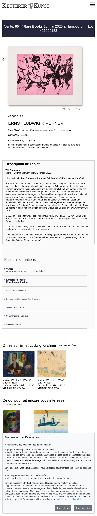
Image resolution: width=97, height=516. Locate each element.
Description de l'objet (23, 164)
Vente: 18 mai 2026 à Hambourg (44, 26)
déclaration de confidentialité (69, 499)
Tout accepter (83, 508)
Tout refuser (63, 508)
